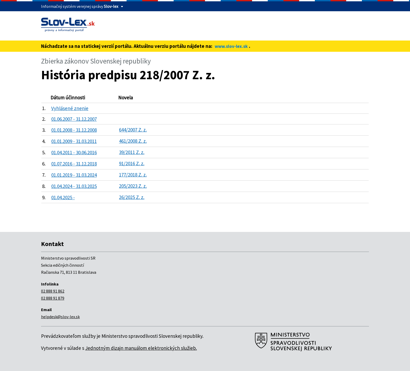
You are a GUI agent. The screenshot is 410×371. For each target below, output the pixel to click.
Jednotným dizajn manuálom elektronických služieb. (141, 348)
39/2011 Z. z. (131, 152)
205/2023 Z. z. (133, 186)
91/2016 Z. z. (131, 163)
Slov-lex (111, 6)
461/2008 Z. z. (133, 141)
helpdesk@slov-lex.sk (60, 316)
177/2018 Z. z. (133, 175)
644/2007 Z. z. (133, 130)
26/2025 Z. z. (131, 197)
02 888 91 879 (52, 298)
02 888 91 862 (52, 291)
